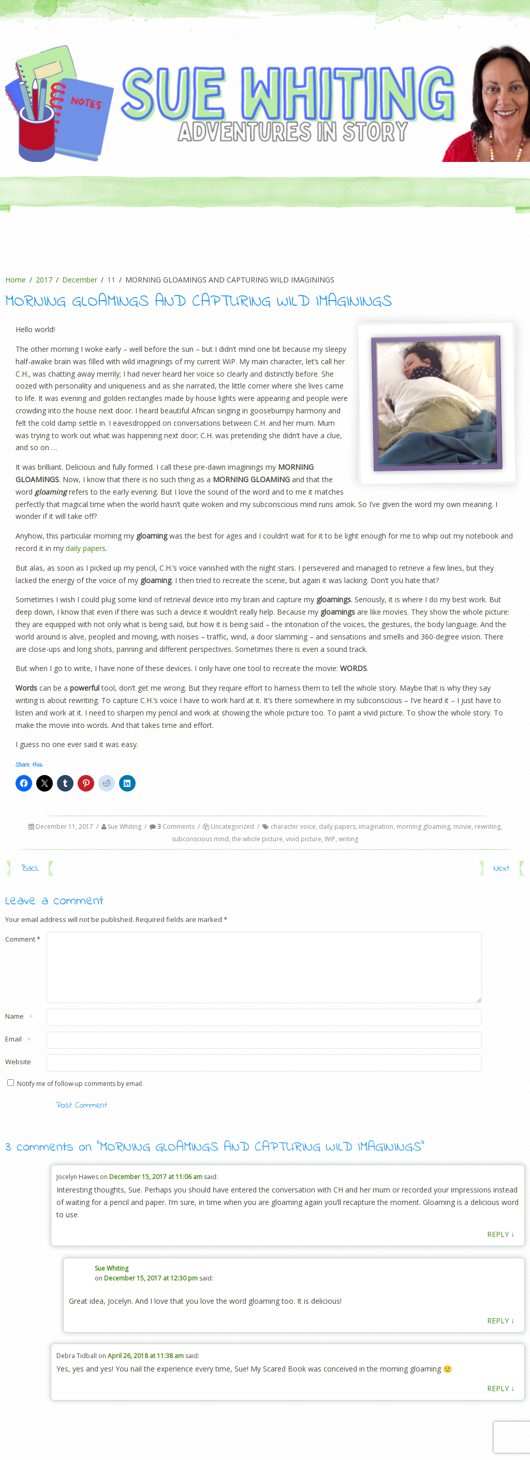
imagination (376, 826)
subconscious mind (200, 839)
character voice (293, 826)
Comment (22, 939)
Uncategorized (232, 826)
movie (462, 826)
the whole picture (257, 839)
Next (501, 868)
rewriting (487, 826)
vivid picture (303, 839)
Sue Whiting (124, 826)
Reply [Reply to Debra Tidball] (500, 1400)
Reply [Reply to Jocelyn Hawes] (500, 1246)
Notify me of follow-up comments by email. (80, 1096)
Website (18, 1074)
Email (13, 1052)
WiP (330, 839)
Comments (172, 826)
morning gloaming (423, 826)
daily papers (86, 548)
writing (348, 839)
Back (29, 868)
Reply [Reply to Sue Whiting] (500, 1333)
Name (14, 1029)
